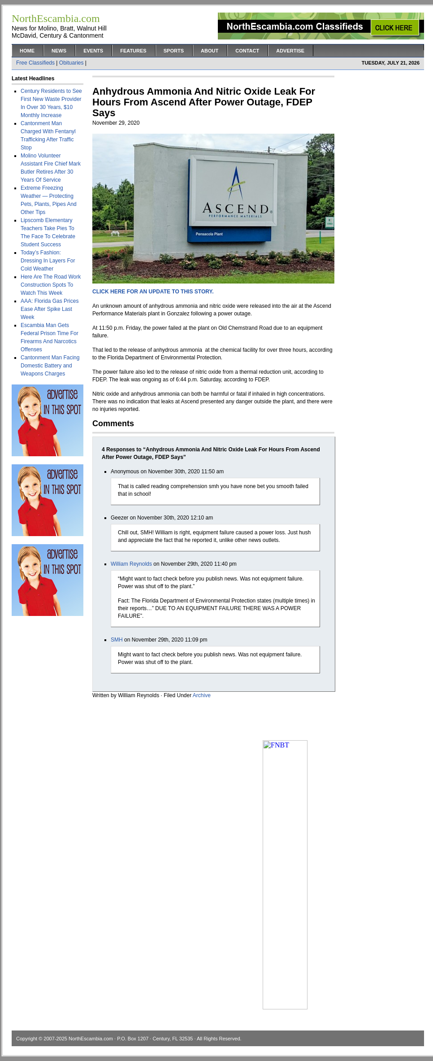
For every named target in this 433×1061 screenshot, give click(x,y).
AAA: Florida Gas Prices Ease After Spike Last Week (49, 309)
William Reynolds (131, 564)
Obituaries (71, 63)
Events (93, 50)
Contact (247, 50)
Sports (174, 50)
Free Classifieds (35, 63)
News (59, 50)
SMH (117, 640)
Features (133, 50)
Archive (202, 695)
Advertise (290, 50)
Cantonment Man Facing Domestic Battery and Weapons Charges (50, 365)
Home (27, 50)
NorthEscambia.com (91, 1038)
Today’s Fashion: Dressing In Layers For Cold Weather (48, 260)
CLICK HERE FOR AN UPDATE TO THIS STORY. (152, 291)
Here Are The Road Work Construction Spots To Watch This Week (51, 285)
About (209, 50)
